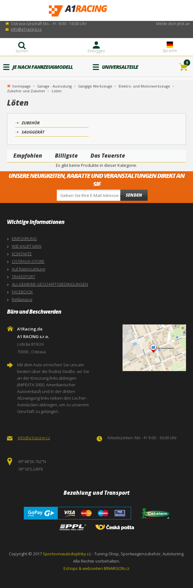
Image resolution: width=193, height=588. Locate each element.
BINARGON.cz (117, 568)
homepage (21, 86)
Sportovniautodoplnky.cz (67, 554)
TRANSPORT (23, 276)
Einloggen (96, 51)
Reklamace (22, 299)
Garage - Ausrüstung (54, 86)
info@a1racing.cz (26, 29)
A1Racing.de (96, 10)
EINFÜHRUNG (24, 238)
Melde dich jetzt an (173, 23)
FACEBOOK (22, 292)
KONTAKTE (22, 254)
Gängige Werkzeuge (95, 86)
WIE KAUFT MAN (26, 246)
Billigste (66, 155)
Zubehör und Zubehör (26, 90)
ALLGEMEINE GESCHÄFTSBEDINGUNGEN (50, 284)
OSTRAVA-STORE (28, 261)
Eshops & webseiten (83, 568)
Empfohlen (27, 155)
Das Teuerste (107, 155)
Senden (134, 195)
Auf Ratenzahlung (28, 269)
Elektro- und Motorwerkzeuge (144, 86)
